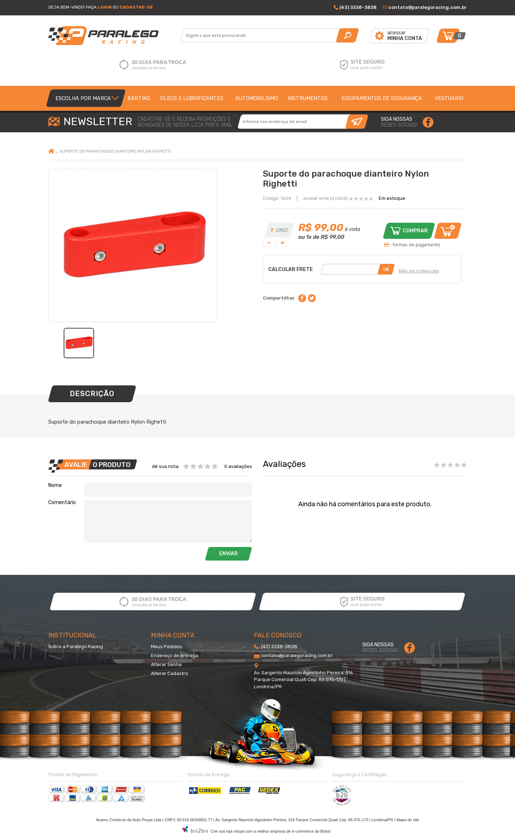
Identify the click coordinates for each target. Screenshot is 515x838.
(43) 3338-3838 (358, 7)
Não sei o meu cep (419, 270)
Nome (55, 485)
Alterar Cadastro (169, 673)
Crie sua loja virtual (227, 831)
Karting (139, 98)
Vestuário (449, 98)
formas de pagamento (416, 244)
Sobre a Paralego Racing (75, 646)
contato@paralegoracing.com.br (427, 7)
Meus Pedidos (166, 646)
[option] (78, 343)
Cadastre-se (136, 7)
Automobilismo (256, 98)
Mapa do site (408, 820)
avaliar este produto (325, 198)
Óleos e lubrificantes (191, 98)
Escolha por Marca (83, 98)
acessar (404, 35)
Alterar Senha (166, 664)
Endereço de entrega (174, 655)
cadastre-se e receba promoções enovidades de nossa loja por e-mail (185, 122)
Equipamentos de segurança (382, 98)
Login (105, 7)
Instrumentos (308, 98)
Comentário (62, 503)
